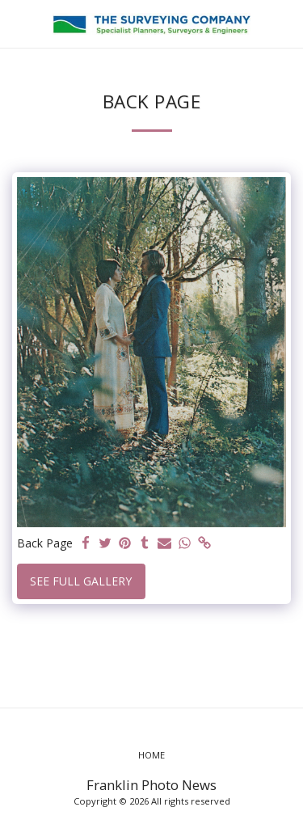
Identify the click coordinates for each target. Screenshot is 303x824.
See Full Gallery (81, 581)
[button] (18, 23)
